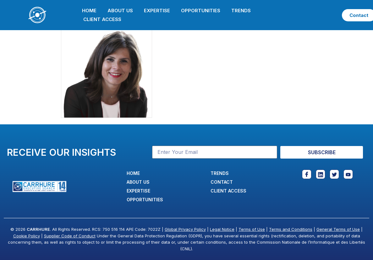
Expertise (157, 11)
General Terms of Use (338, 229)
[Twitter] (334, 174)
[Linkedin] (320, 174)
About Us (120, 11)
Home (89, 11)
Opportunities (200, 11)
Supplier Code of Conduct (70, 235)
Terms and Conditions (290, 229)
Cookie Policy (26, 235)
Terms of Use (252, 229)
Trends (241, 11)
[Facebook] (306, 174)
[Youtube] (348, 174)
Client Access (102, 19)
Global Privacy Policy (185, 229)
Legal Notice (222, 229)
